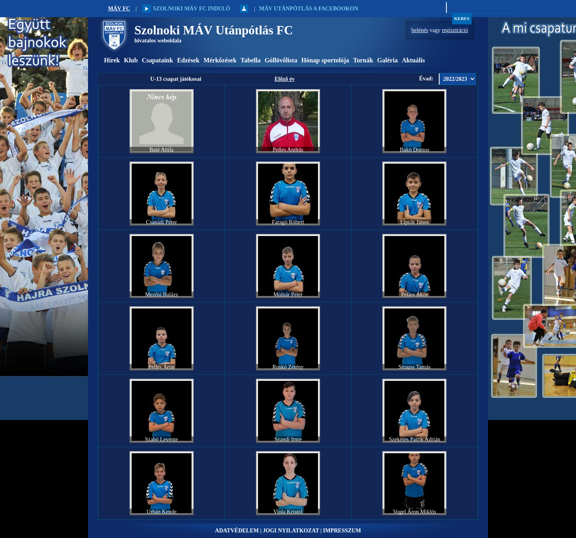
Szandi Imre (288, 439)
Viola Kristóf (287, 512)
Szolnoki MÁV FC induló (186, 9)
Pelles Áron (161, 367)
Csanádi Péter (161, 222)
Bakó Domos (415, 150)
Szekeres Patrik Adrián (414, 439)
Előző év (284, 79)
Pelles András (288, 150)
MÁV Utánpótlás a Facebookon (308, 9)
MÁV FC (119, 9)
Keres (462, 18)
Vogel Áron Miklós (414, 512)
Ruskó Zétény (288, 367)
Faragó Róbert (288, 222)
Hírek (112, 60)
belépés (420, 30)
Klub (131, 60)
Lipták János (414, 222)
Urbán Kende (161, 512)
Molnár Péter (287, 295)
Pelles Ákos (414, 295)
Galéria (387, 60)
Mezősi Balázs (161, 295)
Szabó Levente (161, 439)
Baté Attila (162, 150)
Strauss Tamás (414, 367)
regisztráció (455, 30)
